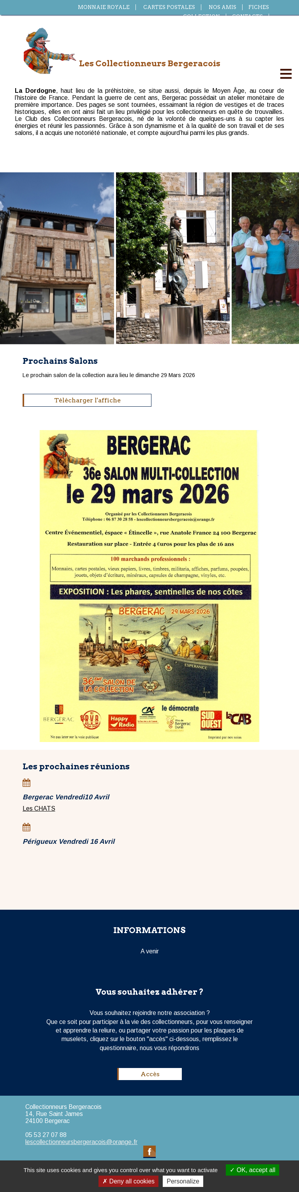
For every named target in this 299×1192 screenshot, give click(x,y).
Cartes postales (169, 7)
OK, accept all (252, 1170)
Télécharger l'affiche (87, 400)
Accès (150, 1074)
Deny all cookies (128, 1181)
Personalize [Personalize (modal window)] (183, 1181)
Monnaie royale (104, 7)
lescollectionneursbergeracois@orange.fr (81, 1142)
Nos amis (222, 7)
